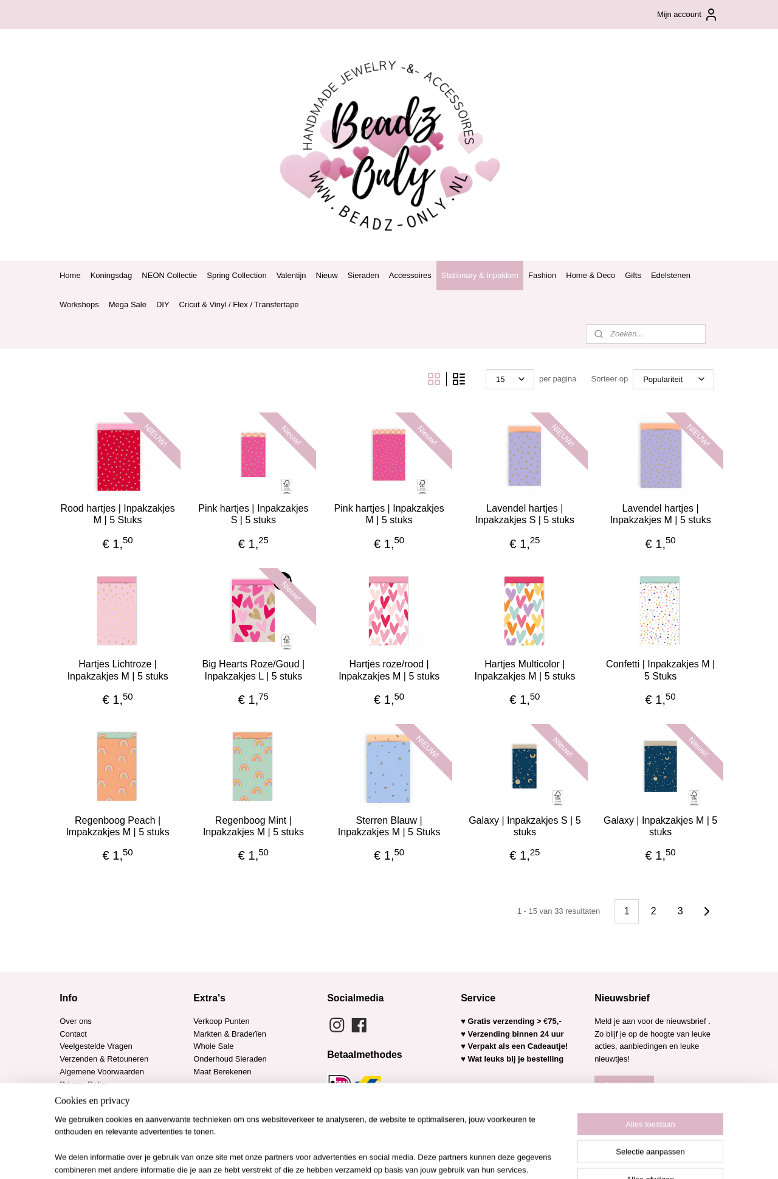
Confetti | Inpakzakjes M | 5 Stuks (660, 670)
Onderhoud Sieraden (230, 1058)
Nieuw (327, 275)
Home (70, 275)
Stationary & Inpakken (479, 275)
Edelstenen (670, 275)
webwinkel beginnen (410, 1156)
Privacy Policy (84, 1084)
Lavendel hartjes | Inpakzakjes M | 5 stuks (660, 514)
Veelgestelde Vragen (96, 1046)
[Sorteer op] (673, 379)
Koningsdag (112, 275)
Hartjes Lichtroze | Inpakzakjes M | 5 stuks (117, 670)
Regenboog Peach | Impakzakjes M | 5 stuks (117, 826)
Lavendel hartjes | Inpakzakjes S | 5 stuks (524, 514)
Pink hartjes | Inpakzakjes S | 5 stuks (253, 514)
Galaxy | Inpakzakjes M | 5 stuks (660, 826)
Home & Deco (590, 275)
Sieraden (363, 275)
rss (369, 1156)
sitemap (348, 1156)
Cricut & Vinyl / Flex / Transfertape (239, 304)
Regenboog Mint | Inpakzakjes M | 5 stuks (253, 826)
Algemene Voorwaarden (102, 1071)
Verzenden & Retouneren (104, 1058)
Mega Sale (127, 304)
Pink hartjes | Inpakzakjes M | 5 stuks (389, 514)
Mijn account (687, 14)
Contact (73, 1033)
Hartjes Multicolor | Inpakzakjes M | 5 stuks (524, 670)
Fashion (542, 275)
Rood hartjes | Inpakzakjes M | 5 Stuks (117, 514)
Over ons (76, 1021)
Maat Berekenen (222, 1071)
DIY (163, 304)
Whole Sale (213, 1046)
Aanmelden (624, 1085)
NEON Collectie (169, 275)
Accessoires (410, 275)
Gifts (633, 275)
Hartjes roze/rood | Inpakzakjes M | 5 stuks (389, 670)
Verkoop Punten (221, 1021)
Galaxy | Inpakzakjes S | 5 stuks (524, 826)
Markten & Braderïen (229, 1033)
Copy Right (79, 1109)
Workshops (79, 304)
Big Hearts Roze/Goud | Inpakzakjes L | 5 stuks (253, 670)
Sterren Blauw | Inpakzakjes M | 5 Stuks (389, 826)
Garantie (76, 1097)
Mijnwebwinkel (504, 1156)
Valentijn (291, 275)
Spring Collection (236, 275)
